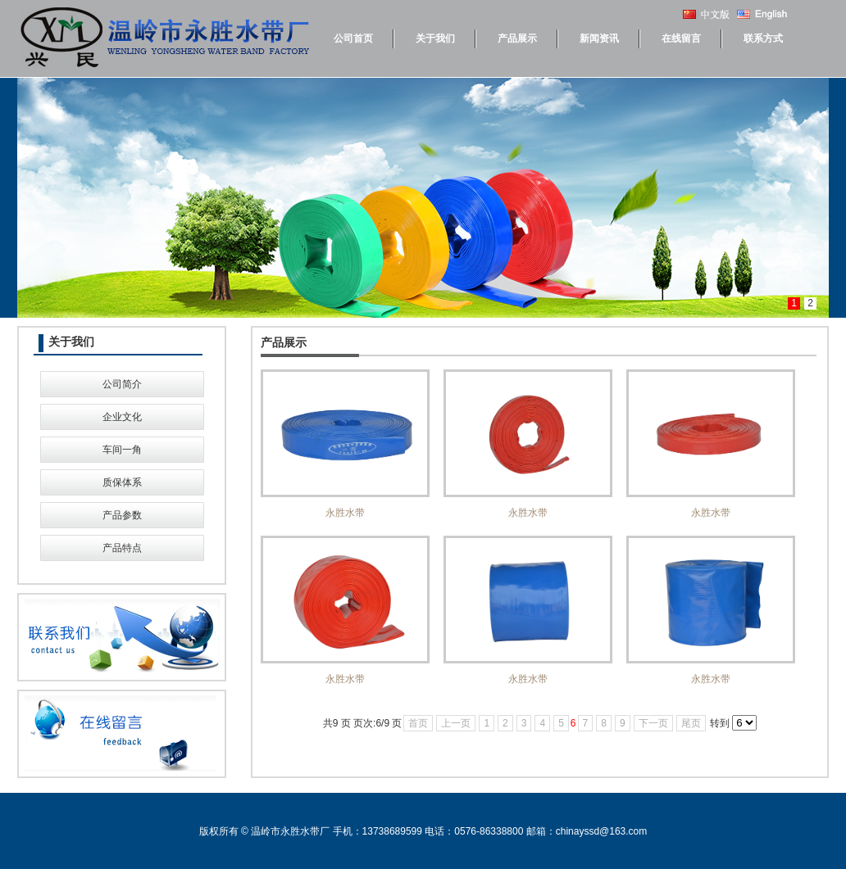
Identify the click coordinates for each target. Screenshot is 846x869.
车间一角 (122, 449)
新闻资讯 (599, 38)
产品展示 (517, 38)
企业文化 (122, 417)
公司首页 (353, 38)
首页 (418, 723)
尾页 (691, 723)
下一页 (653, 723)
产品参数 (122, 515)
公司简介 (122, 384)
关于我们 (435, 38)
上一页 (456, 723)
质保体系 (122, 482)
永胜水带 (345, 443)
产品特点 (122, 548)
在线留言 (681, 38)
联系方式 (763, 38)
